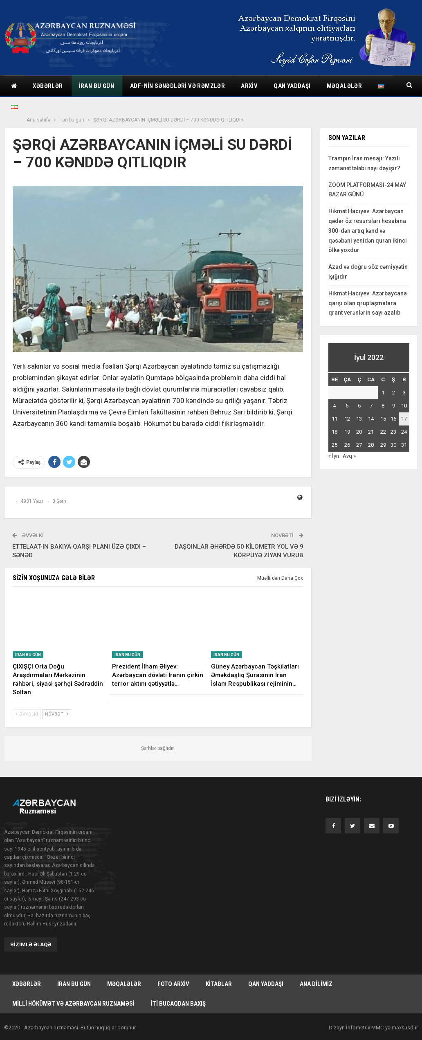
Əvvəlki (27, 714)
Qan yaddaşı (292, 86)
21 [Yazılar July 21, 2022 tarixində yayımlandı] (371, 432)
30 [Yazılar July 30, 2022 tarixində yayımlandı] (393, 445)
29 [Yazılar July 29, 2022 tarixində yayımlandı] (383, 445)
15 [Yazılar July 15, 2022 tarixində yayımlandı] (383, 419)
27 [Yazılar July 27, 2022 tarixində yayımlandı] (359, 445)
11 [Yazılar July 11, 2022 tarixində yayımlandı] (334, 419)
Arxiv (249, 86)
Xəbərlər (48, 86)
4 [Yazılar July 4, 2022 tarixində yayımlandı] (334, 406)
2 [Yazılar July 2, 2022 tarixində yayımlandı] (393, 392)
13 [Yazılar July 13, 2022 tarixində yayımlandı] (359, 419)
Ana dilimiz (316, 984)
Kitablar (219, 984)
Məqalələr (124, 984)
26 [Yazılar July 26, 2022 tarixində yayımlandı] (347, 445)
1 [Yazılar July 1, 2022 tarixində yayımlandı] (383, 392)
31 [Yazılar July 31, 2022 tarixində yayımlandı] (404, 445)
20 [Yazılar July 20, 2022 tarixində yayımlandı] (359, 432)
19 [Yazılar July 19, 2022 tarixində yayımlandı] (347, 432)
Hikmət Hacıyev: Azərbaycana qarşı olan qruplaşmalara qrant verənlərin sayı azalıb (367, 303)
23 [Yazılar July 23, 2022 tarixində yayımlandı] (393, 432)
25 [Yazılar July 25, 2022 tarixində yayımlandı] (334, 445)
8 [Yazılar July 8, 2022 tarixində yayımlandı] (383, 406)
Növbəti (56, 714)
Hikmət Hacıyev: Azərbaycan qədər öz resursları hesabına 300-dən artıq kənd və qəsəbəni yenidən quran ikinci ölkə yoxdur (367, 230)
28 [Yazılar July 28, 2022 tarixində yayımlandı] (371, 445)
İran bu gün (96, 86)
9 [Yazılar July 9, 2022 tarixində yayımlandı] (393, 406)
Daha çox (341, 86)
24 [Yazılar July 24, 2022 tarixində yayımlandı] (404, 432)
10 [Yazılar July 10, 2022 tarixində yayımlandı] (404, 406)
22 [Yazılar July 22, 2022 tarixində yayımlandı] (383, 432)
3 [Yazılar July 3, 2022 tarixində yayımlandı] (404, 392)
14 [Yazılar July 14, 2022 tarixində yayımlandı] (371, 419)
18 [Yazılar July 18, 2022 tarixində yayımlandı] (334, 432)
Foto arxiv (173, 984)
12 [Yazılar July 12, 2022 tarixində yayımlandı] (347, 419)
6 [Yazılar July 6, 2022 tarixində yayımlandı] (359, 406)
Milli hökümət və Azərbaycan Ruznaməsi (73, 1005)
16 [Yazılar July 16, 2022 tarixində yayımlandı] (393, 419)
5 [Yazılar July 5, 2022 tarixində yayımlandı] (347, 406)
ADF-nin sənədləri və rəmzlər (177, 86)
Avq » (349, 456)
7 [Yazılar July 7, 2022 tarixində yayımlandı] (371, 406)
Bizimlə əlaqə (30, 944)
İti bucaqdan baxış (178, 1005)
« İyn (333, 456)
